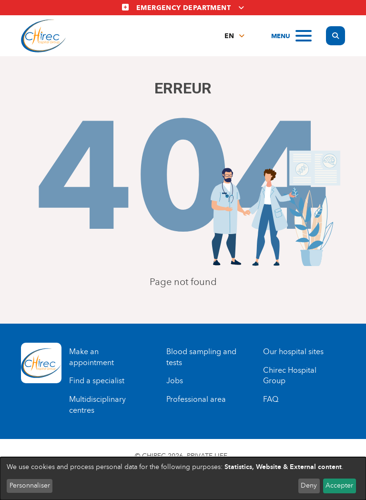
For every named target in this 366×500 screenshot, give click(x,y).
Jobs (174, 380)
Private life (207, 456)
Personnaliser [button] (30, 485)
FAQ (270, 399)
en (229, 36)
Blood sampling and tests (201, 357)
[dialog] (183, 478)
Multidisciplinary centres (97, 405)
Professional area (196, 399)
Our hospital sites (293, 351)
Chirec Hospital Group (289, 376)
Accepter (339, 485)
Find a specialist (96, 380)
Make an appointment (91, 357)
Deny (309, 485)
